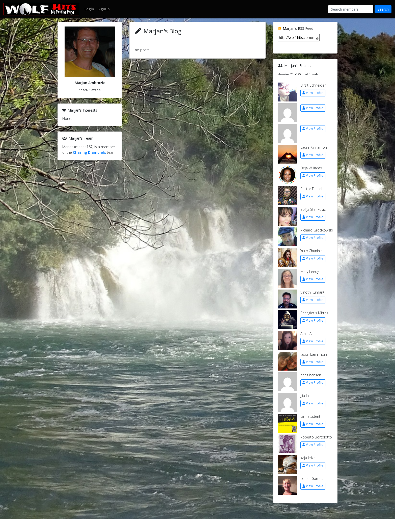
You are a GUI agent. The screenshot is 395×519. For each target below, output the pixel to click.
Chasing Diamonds (89, 152)
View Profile (312, 93)
